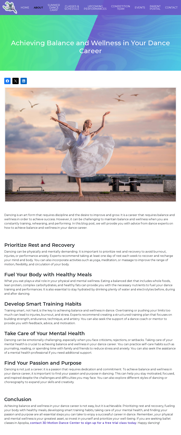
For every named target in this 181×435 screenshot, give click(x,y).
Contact (171, 7)
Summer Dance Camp (54, 8)
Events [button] (140, 7)
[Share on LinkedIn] (24, 81)
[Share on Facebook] (7, 81)
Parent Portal (155, 7)
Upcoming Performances (95, 7)
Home (25, 7)
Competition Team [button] (120, 7)
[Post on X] (15, 81)
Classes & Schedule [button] (72, 7)
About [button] (38, 7)
